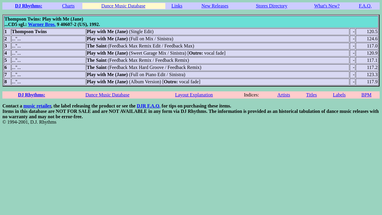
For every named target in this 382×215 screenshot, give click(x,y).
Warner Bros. (42, 24)
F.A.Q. (365, 5)
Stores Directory (271, 5)
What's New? (327, 5)
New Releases (214, 5)
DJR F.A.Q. (148, 105)
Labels (339, 94)
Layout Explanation (194, 94)
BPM (366, 94)
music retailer (37, 105)
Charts (68, 5)
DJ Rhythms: (28, 5)
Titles (311, 94)
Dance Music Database (123, 5)
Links (176, 5)
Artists (283, 94)
